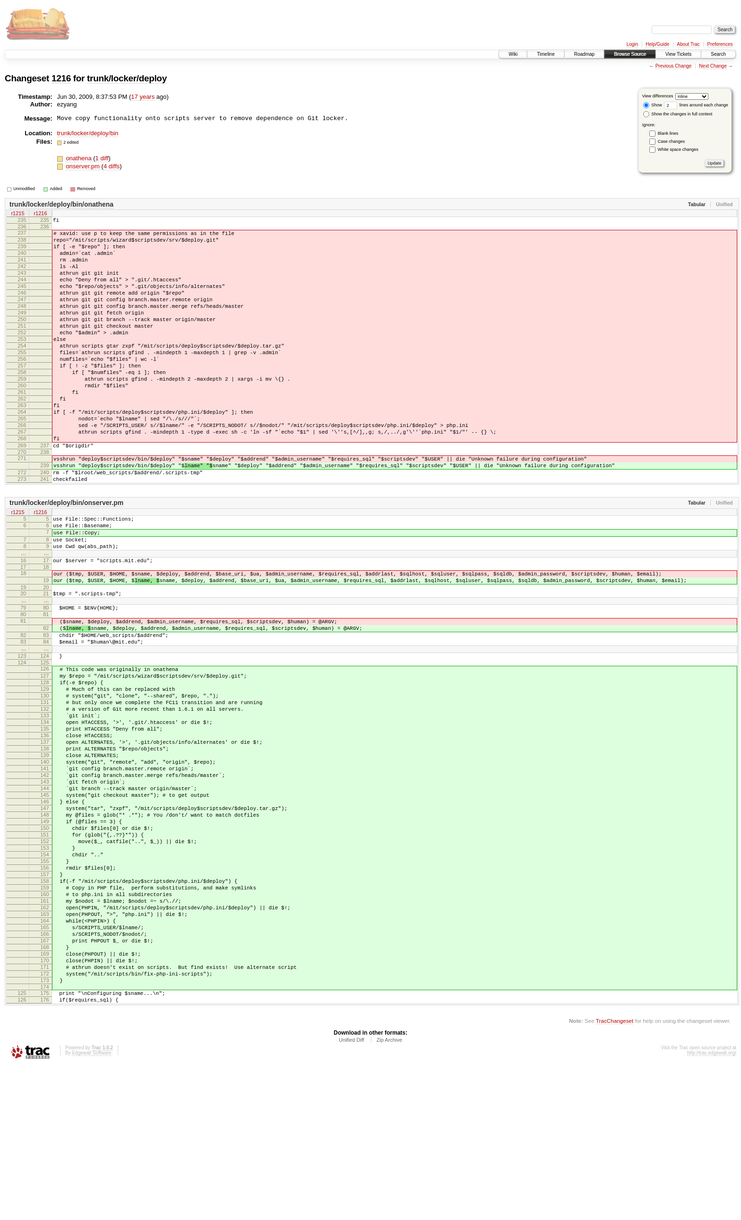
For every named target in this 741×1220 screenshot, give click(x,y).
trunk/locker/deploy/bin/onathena (61, 204)
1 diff (102, 158)
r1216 (40, 214)
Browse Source (630, 54)
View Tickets (678, 54)
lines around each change (696, 105)
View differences (657, 96)
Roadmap (584, 54)
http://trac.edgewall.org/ (711, 1207)
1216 (61, 78)
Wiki (512, 54)
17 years (143, 96)
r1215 (17, 214)
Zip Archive (389, 1194)
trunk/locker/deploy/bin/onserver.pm (66, 558)
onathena (79, 158)
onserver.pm (83, 166)
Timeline (545, 54)
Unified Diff (351, 1194)
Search (718, 54)
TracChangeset (614, 1175)
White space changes (678, 149)
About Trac (688, 44)
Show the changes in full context (678, 114)
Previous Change (673, 66)
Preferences (720, 44)
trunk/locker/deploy (127, 78)
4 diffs (111, 166)
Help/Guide (657, 44)
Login (632, 44)
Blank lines (668, 133)
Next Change (712, 66)
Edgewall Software (91, 1207)
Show (652, 105)
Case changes (671, 141)
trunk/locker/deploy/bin (88, 133)
